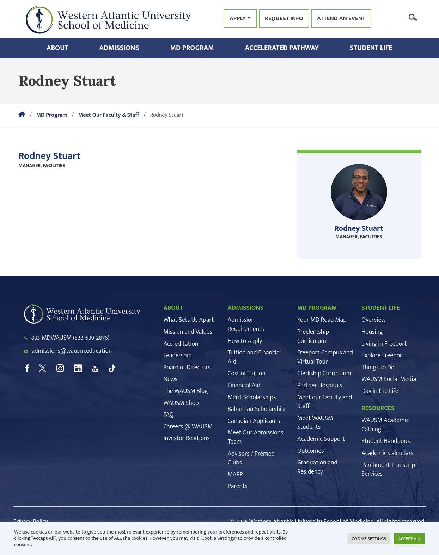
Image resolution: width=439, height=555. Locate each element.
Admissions (119, 48)
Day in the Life (379, 391)
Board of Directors (187, 367)
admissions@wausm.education (72, 351)
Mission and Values (188, 332)
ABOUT (173, 308)
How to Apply (245, 341)
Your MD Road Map (322, 320)
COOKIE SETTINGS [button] (369, 539)
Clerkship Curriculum (324, 373)
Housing (372, 332)
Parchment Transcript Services (389, 470)
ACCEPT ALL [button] (409, 539)
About (57, 48)
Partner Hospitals (319, 385)
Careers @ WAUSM (188, 426)
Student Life (371, 48)
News (171, 379)
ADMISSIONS (246, 308)
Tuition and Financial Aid (254, 357)
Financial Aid (244, 385)
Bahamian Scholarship (256, 409)
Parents (238, 486)
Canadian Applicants (254, 421)
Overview (373, 320)
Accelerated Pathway (282, 48)
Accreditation (181, 344)
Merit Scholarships (252, 397)
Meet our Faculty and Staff (324, 402)
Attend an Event (341, 18)
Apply (238, 18)
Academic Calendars (387, 453)
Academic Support (321, 439)
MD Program (192, 48)
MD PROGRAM (317, 308)
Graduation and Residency (317, 467)
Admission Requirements (246, 324)
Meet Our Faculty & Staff (108, 115)
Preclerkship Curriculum (313, 336)
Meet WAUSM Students (315, 423)
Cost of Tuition (247, 373)
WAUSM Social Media (388, 379)
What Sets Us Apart (189, 320)
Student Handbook (385, 441)
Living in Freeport (384, 344)
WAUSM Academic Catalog (385, 425)
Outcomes (310, 451)
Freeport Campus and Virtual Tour (325, 357)
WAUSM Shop (181, 403)
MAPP (235, 474)
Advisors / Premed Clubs (251, 458)
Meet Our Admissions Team (255, 437)
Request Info (284, 18)
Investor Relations (187, 438)
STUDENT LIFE (380, 308)
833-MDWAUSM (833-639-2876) (70, 338)
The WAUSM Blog (186, 391)
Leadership (178, 355)
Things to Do (377, 367)
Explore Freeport (382, 355)
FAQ (169, 414)
